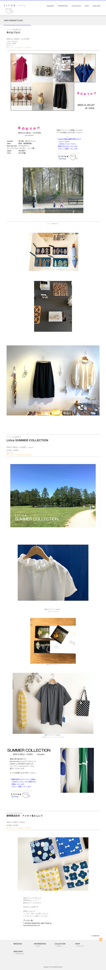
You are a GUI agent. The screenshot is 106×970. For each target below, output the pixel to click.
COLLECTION (76, 6)
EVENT (38, 946)
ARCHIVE (59, 946)
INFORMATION (63, 6)
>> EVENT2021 (95, 936)
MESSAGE (50, 6)
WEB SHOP (96, 6)
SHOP (87, 6)
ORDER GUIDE (20, 953)
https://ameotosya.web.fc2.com (31, 925)
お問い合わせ (80, 946)
